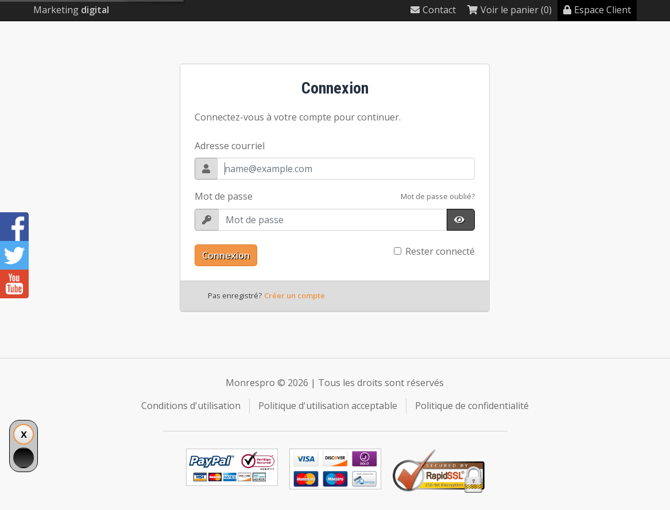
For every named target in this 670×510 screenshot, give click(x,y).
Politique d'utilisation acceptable (327, 405)
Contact (433, 9)
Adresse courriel (230, 145)
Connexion (226, 255)
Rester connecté (440, 251)
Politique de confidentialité (472, 405)
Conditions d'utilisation (191, 405)
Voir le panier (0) (509, 9)
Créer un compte (294, 295)
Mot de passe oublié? (438, 196)
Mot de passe (224, 196)
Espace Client (597, 9)
